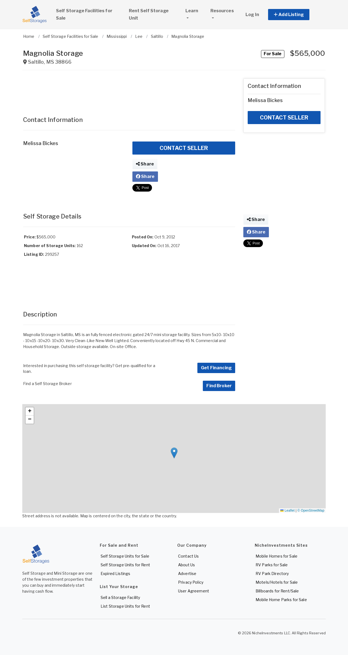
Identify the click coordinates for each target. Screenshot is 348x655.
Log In (252, 14)
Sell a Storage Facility (120, 597)
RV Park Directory (272, 573)
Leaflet (287, 510)
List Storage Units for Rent (125, 606)
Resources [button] (222, 10)
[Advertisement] (129, 90)
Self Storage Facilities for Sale (84, 14)
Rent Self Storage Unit (148, 14)
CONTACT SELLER (184, 148)
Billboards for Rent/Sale (277, 591)
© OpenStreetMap (310, 510)
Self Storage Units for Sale (125, 556)
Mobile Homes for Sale (276, 556)
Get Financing (216, 367)
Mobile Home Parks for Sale (281, 599)
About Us (186, 564)
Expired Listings (115, 573)
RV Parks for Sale (272, 564)
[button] (295, 14)
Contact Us (188, 556)
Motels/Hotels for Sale (277, 582)
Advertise (187, 573)
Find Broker (219, 385)
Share (145, 164)
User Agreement (193, 591)
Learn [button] (195, 10)
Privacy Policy (190, 582)
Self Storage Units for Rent (125, 564)
